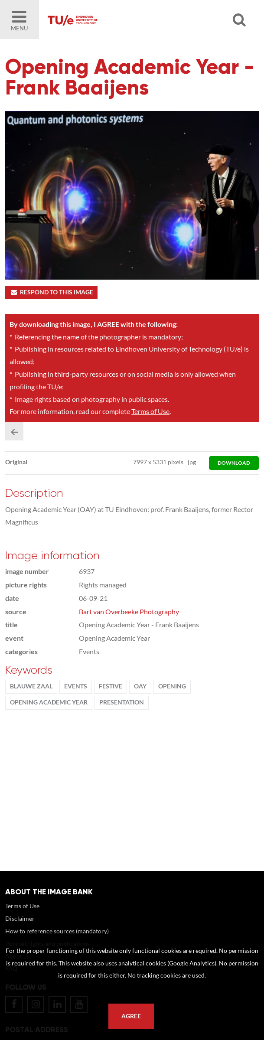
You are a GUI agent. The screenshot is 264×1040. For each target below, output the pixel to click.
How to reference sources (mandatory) (57, 931)
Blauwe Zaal (31, 686)
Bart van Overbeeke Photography (129, 611)
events (75, 686)
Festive (110, 686)
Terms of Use (150, 411)
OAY (140, 686)
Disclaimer (20, 918)
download (234, 463)
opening (172, 686)
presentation (121, 702)
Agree (131, 1016)
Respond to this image (51, 292)
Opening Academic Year (49, 702)
